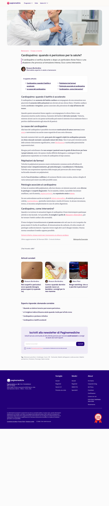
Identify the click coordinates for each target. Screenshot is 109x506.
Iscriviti (80, 312)
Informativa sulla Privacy (37, 316)
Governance (91, 372)
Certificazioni (91, 361)
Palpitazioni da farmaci (67, 83)
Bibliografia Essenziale (80, 239)
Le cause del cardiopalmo (36, 89)
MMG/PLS (75, 355)
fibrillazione (59, 143)
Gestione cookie (30, 389)
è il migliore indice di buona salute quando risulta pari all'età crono (47, 280)
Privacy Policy (21, 389)
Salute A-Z (44, 3)
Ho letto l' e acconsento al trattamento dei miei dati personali (47, 316)
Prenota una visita (61, 358)
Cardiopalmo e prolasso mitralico (35, 284)
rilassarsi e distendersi (73, 215)
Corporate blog (92, 352)
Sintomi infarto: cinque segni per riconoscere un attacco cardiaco (45, 235)
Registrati (58, 352)
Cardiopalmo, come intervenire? (71, 89)
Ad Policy (90, 355)
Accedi (58, 349)
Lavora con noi (92, 364)
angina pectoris (46, 194)
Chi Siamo (91, 349)
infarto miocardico (58, 198)
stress (72, 194)
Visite (36, 3)
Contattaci (91, 358)
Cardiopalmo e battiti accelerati (34, 288)
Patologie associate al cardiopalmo (72, 86)
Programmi (28, 3)
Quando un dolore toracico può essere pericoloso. (41, 276)
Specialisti (75, 358)
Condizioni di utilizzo (12, 389)
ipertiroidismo (32, 201)
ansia (23, 132)
